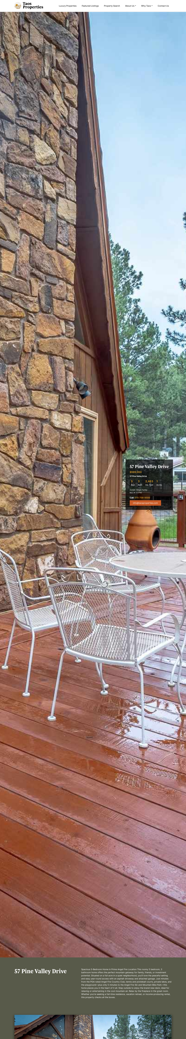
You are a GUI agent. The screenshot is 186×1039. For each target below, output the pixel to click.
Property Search (112, 6)
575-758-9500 (142, 497)
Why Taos (146, 6)
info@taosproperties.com (145, 503)
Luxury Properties (68, 6)
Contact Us (163, 6)
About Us (129, 6)
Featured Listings (90, 6)
